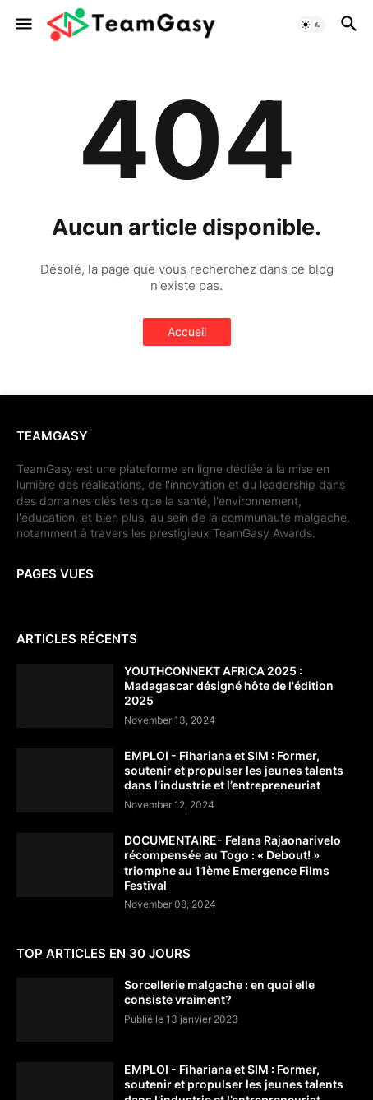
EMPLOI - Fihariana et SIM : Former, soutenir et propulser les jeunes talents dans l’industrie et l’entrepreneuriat (233, 770)
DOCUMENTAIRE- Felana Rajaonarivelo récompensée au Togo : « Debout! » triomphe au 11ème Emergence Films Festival (232, 862)
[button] (22, 25)
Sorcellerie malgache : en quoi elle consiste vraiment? (219, 992)
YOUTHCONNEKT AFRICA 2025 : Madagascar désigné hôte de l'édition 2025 (229, 685)
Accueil (187, 331)
